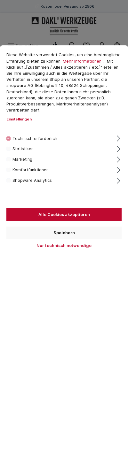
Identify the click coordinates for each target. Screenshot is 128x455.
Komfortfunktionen (30, 169)
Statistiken (23, 148)
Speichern (64, 232)
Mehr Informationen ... (84, 61)
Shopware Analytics (32, 180)
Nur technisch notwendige (64, 245)
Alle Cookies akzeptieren (64, 214)
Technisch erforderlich (34, 138)
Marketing (22, 159)
